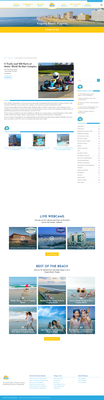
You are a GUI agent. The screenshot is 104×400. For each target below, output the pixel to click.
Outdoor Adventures (83, 160)
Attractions (80, 128)
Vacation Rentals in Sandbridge (37, 388)
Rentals (40, 5)
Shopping (79, 167)
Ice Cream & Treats (82, 153)
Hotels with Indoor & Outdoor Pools (38, 380)
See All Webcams (52, 254)
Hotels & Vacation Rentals (37, 376)
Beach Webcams (83, 376)
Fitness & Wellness (82, 148)
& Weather (87, 5)
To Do (75, 5)
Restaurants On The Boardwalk (85, 165)
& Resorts (16, 5)
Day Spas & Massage (82, 138)
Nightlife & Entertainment (84, 158)
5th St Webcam (82, 378)
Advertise (33, 397)
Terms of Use (47, 397)
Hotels (28, 5)
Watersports (80, 172)
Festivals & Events (82, 143)
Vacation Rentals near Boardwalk (37, 386)
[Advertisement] (52, 45)
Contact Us (27, 397)
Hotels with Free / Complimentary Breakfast (88, 103)
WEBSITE (8, 77)
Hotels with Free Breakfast (36, 382)
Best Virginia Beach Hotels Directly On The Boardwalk (86, 94)
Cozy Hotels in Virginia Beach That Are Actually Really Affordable (88, 108)
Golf (78, 150)
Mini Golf (79, 175)
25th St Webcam (82, 380)
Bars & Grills (80, 182)
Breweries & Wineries (83, 133)
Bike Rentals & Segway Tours (85, 131)
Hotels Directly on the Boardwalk (37, 378)
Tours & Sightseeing (82, 170)
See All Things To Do (52, 339)
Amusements (80, 126)
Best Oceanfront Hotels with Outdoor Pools (87, 99)
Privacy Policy (40, 397)
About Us (21, 397)
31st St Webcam (82, 382)
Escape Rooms (81, 177)
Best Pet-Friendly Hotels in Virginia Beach (86, 112)
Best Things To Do (58, 378)
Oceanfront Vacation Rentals (36, 384)
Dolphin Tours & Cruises (83, 141)
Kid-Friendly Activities (83, 155)
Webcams (64, 5)
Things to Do (58, 376)
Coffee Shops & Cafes (83, 136)
